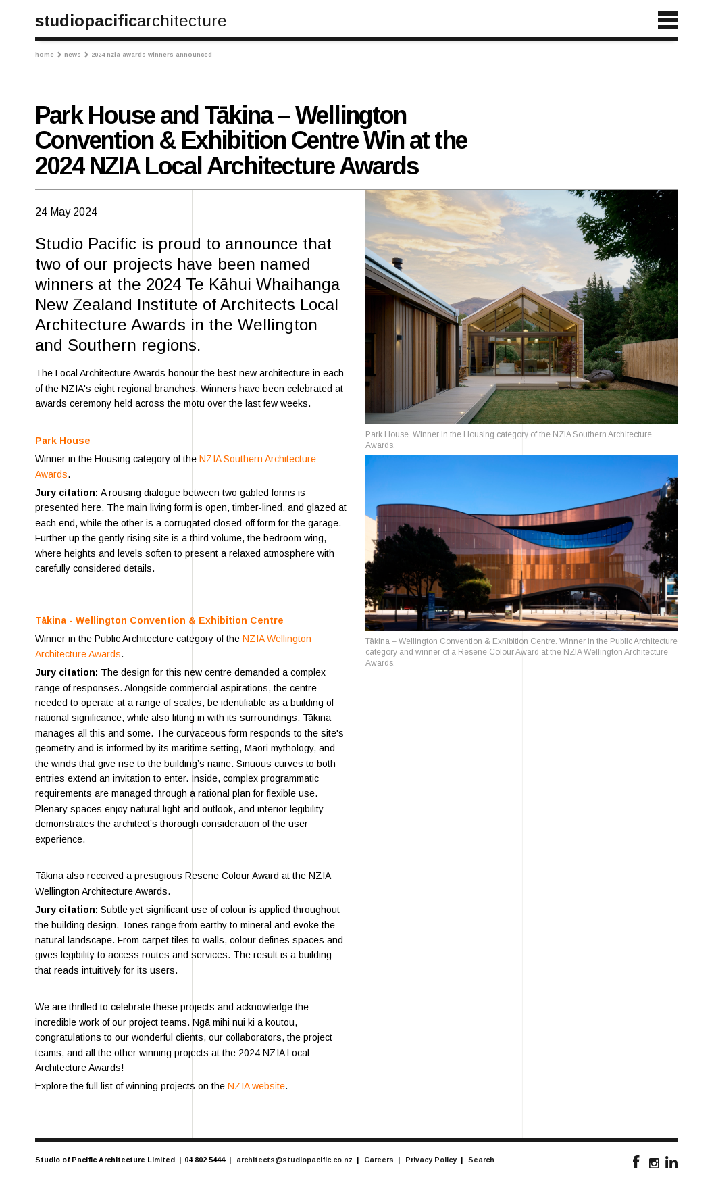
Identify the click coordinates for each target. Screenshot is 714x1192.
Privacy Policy (431, 1160)
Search (481, 1160)
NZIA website (256, 1086)
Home (48, 54)
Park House (63, 440)
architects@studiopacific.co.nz (294, 1160)
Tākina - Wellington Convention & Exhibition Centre (159, 620)
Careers (379, 1160)
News (76, 54)
